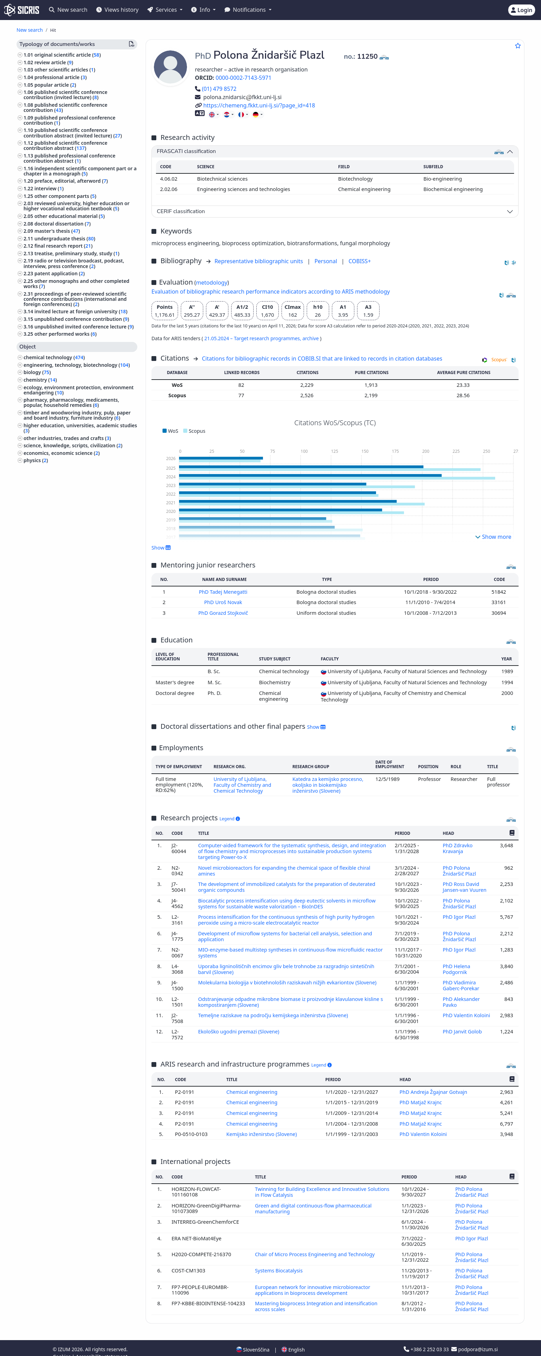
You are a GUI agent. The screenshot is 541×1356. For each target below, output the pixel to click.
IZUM (64, 1339)
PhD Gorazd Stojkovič (224, 612)
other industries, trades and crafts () (67, 438)
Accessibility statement (102, 1347)
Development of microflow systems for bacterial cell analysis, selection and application (287, 932)
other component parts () (65, 196)
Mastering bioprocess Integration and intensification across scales (317, 1297)
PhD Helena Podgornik (456, 964)
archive (311, 338)
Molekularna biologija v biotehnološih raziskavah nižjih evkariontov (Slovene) (290, 977)
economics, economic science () (61, 453)
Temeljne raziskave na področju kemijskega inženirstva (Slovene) (275, 1009)
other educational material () (70, 216)
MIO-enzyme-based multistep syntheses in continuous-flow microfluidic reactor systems (283, 948)
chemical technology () (54, 357)
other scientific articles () (65, 69)
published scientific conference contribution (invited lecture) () (65, 95)
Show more (493, 537)
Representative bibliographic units (260, 261)
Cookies (62, 1347)
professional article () (61, 77)
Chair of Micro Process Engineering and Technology (316, 1246)
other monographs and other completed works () (76, 283)
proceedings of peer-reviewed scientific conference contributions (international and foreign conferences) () (75, 298)
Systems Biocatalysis (279, 1262)
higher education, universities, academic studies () (80, 428)
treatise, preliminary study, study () (77, 253)
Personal (326, 261)
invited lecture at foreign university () (81, 311)
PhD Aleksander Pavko (461, 996)
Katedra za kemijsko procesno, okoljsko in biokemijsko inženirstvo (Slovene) (328, 784)
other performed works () (66, 334)
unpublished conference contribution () (82, 319)
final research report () (63, 245)
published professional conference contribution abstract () (69, 158)
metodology (211, 282)
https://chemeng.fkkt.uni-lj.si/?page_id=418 (255, 105)
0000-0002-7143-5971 (244, 78)
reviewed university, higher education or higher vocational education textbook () (76, 206)
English (293, 1340)
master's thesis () (57, 231)
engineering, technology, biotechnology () (76, 365)
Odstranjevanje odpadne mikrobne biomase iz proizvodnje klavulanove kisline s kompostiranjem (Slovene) (291, 996)
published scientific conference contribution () (65, 107)
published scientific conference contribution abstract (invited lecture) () (72, 133)
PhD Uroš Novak (224, 602)
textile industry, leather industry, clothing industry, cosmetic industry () (72, 483)
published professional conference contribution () (69, 120)
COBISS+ (359, 261)
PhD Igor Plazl (459, 913)
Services (162, 9)
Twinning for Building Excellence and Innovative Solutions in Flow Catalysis (323, 1185)
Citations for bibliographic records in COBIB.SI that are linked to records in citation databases (322, 358)
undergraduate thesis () (65, 238)
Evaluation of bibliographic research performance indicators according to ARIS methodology (270, 291)
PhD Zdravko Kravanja (457, 847)
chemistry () (40, 379)
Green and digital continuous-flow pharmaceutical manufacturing (314, 1201)
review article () (54, 62)
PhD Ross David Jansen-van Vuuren (465, 884)
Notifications (246, 9)
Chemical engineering (252, 1085)
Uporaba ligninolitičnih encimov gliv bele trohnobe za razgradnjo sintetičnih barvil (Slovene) (288, 964)
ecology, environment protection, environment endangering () (78, 390)
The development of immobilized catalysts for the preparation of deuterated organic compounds (289, 884)
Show (161, 547)
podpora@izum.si (474, 1339)
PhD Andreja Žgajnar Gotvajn (434, 1085)
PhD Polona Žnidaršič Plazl (460, 868)
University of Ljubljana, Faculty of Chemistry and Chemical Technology (242, 784)
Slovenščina (252, 1340)
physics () (35, 460)
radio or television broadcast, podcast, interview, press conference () (73, 263)
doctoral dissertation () (63, 223)
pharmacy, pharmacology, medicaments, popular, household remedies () (71, 402)
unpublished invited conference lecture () (84, 326)
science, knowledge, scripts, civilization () (72, 445)
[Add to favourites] (517, 45)
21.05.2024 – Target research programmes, (253, 338)
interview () (49, 188)
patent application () (60, 273)
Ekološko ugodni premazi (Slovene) (240, 1025)
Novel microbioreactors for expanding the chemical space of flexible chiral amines (286, 868)
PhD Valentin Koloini (466, 1009)
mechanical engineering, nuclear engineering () (76, 470)
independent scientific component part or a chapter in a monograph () (80, 171)
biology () (37, 372)
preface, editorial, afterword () (71, 181)
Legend (229, 817)
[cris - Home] (21, 10)
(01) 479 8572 (215, 89)
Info (201, 9)
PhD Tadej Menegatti (224, 591)
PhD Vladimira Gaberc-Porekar (461, 980)
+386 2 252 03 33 (427, 1339)
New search (68, 9)
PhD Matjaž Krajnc (421, 1096)
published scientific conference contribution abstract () (65, 145)
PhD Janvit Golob (463, 1025)
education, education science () (61, 493)
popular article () (55, 85)
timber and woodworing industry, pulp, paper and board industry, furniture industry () (76, 415)
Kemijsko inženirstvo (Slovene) (262, 1127)
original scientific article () (68, 54)
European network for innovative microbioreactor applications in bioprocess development (313, 1280)
